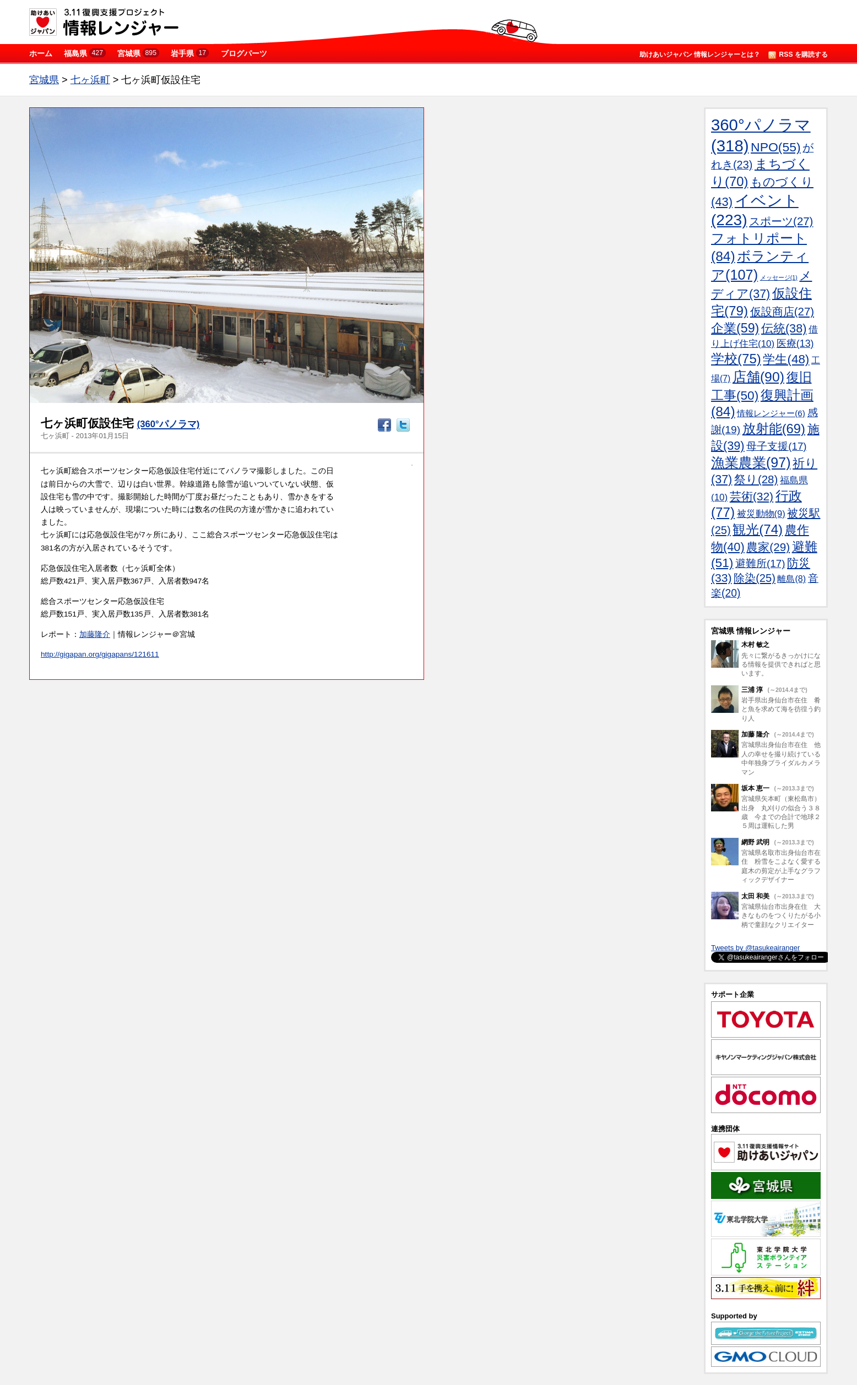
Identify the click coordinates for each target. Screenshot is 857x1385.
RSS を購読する (798, 55)
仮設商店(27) (782, 312)
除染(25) (754, 578)
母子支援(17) (776, 446)
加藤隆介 (94, 634)
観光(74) (758, 529)
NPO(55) (776, 147)
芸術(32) (751, 496)
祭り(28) (756, 479)
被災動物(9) (761, 514)
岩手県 (190, 53)
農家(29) (768, 547)
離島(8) (791, 579)
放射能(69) (773, 428)
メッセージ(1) (779, 277)
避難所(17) (760, 563)
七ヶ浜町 (90, 79)
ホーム (40, 53)
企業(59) (735, 328)
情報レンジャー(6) (771, 413)
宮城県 (138, 53)
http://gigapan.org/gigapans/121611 (100, 654)
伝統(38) (783, 328)
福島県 (85, 53)
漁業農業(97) (750, 462)
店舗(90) (758, 376)
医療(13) (795, 343)
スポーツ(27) (781, 221)
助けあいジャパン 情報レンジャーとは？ (699, 54)
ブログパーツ (244, 53)
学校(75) (736, 358)
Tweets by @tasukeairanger (755, 948)
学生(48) (786, 359)
